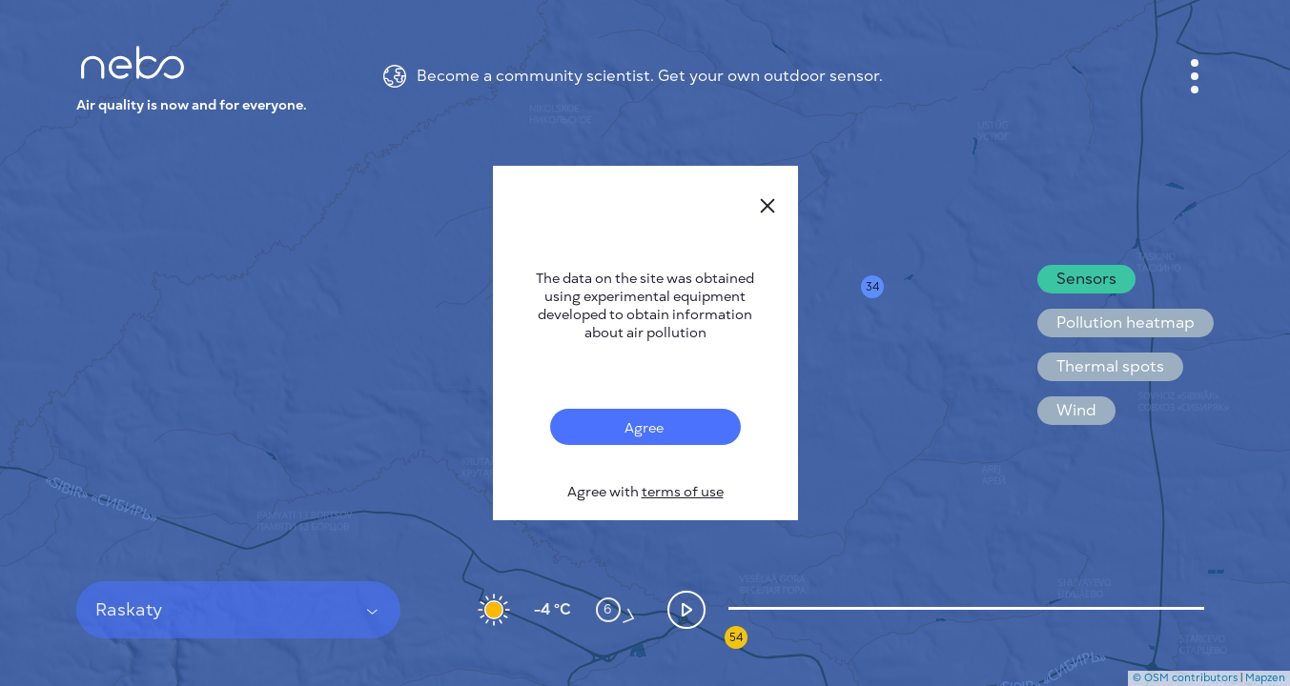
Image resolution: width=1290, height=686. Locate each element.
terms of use (683, 492)
